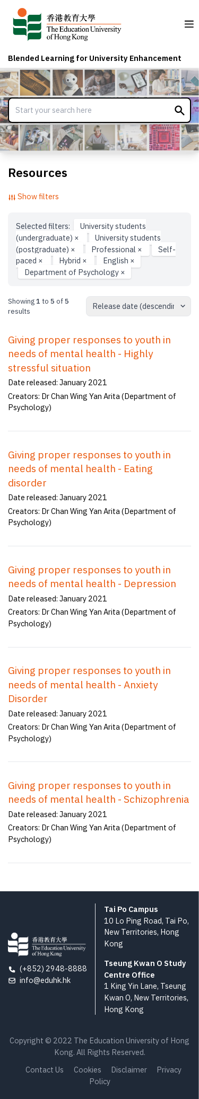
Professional (117, 249)
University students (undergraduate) (80, 232)
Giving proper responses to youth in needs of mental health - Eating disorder (89, 468)
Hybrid (74, 260)
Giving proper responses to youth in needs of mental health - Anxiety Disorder (89, 684)
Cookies (87, 1070)
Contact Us (44, 1070)
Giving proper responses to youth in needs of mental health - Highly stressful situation (89, 353)
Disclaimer (129, 1070)
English (119, 260)
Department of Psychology (74, 272)
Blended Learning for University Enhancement (94, 58)
